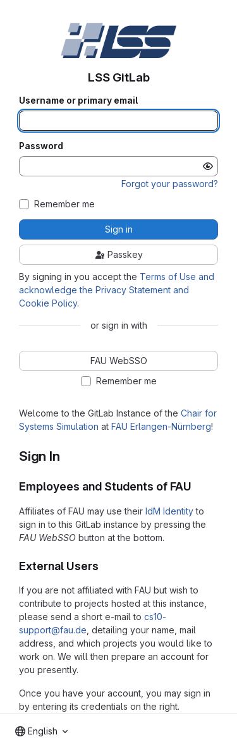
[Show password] (208, 166)
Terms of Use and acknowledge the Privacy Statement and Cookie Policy (116, 289)
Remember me (64, 204)
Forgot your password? (169, 183)
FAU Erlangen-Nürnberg (161, 426)
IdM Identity (169, 511)
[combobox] (41, 731)
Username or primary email (78, 100)
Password (41, 146)
